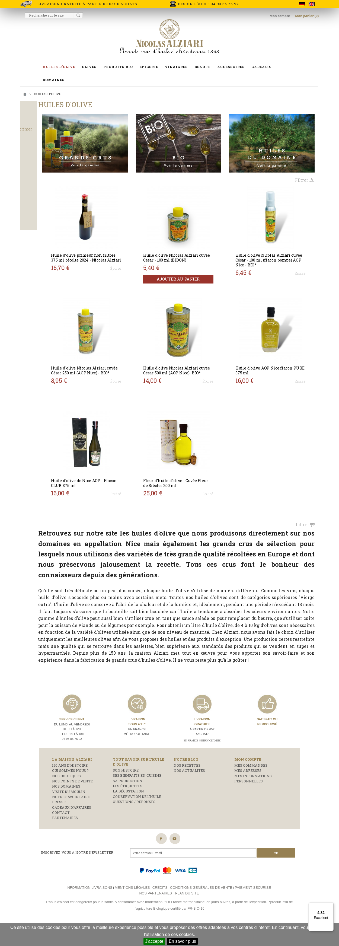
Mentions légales (132, 908)
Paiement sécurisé (253, 908)
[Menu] (330, 905)
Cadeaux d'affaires (71, 828)
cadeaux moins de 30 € (45, 174)
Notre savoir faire (71, 818)
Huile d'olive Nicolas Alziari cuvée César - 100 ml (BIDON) (199, 247)
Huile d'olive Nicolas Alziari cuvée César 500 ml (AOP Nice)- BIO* (199, 362)
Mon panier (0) (307, 16)
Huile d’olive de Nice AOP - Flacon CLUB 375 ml (121, 472)
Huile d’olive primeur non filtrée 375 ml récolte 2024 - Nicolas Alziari (122, 249)
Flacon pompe (38, 220)
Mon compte (280, 16)
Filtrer (304, 169)
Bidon (30, 206)
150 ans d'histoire (70, 786)
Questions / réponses (134, 822)
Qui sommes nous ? (70, 791)
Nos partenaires (155, 914)
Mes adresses (247, 791)
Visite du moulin (68, 812)
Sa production (127, 801)
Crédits (160, 908)
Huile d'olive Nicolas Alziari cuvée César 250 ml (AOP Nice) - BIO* (124, 362)
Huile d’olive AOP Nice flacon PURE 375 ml (277, 360)
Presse (59, 823)
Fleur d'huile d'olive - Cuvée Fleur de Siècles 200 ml (199, 472)
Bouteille (34, 213)
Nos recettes (187, 786)
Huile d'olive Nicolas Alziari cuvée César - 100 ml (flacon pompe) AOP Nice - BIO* (276, 249)
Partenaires (65, 838)
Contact (61, 833)
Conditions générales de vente (201, 908)
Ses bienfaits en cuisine (137, 796)
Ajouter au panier (201, 268)
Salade (31, 190)
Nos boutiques (66, 796)
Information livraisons (89, 908)
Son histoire (126, 791)
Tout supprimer (61, 139)
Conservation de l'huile (137, 817)
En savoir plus (182, 941)
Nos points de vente (72, 802)
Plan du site (187, 914)
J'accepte (154, 941)
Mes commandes (250, 786)
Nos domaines (66, 807)
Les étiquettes (127, 807)
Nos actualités (189, 791)
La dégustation (128, 812)
